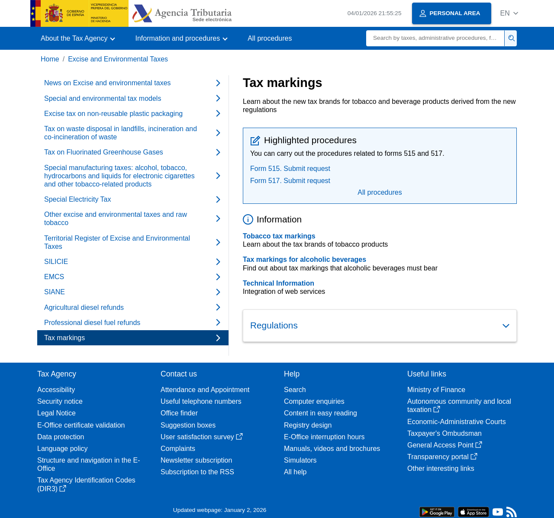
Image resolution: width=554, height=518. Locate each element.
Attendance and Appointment (205, 389)
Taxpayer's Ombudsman (444, 433)
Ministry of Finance (436, 389)
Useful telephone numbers (201, 401)
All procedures (270, 38)
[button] (509, 13)
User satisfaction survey (202, 437)
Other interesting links (440, 468)
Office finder (179, 413)
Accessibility (56, 389)
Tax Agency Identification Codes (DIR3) (86, 484)
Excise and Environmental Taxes (118, 59)
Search (295, 389)
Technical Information (278, 283)
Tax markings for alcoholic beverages (304, 259)
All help (295, 472)
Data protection (60, 437)
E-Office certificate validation (81, 425)
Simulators (300, 460)
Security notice (60, 401)
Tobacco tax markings (279, 236)
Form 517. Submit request (290, 180)
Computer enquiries (314, 401)
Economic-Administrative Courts (456, 421)
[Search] (435, 38)
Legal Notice (56, 413)
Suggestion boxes (188, 425)
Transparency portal (442, 456)
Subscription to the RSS (197, 472)
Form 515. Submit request (290, 168)
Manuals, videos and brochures (332, 448)
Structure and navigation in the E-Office (88, 464)
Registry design (308, 425)
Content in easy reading (320, 413)
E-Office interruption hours (324, 437)
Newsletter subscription (196, 460)
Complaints (178, 448)
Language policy (62, 448)
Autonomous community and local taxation (459, 405)
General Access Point (444, 445)
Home (50, 59)
